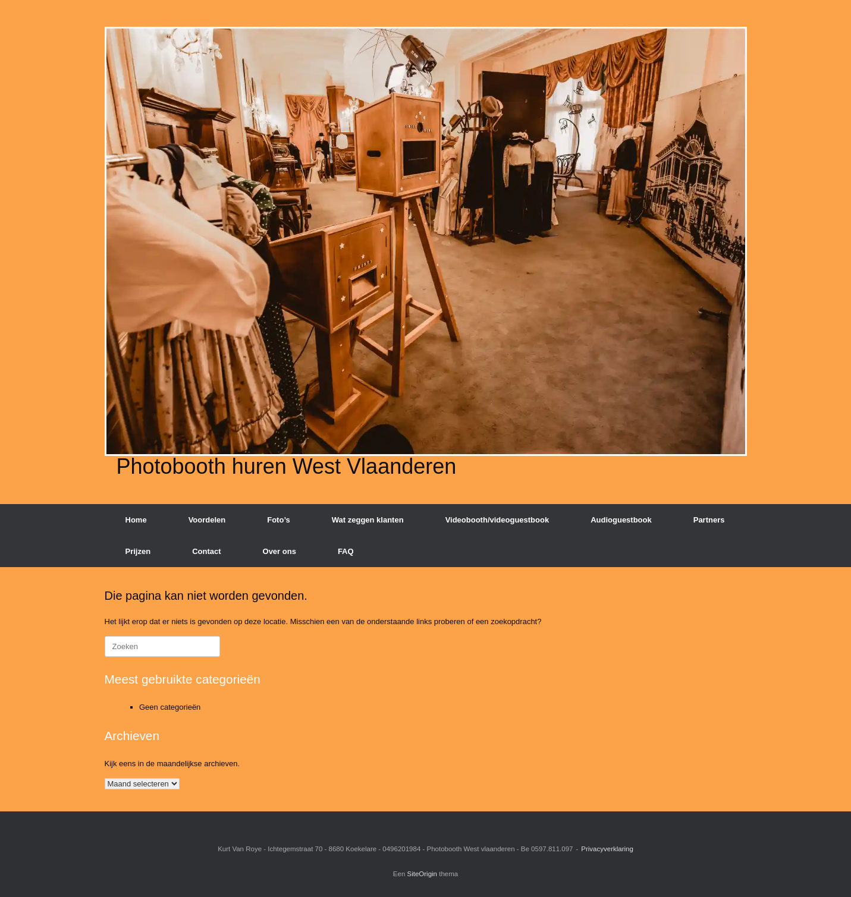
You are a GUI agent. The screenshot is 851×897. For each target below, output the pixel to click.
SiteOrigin (422, 873)
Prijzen (138, 551)
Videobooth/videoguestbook (497, 519)
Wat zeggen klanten (368, 519)
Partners (709, 519)
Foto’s (278, 519)
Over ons (279, 551)
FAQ (346, 551)
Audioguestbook (621, 519)
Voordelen (207, 519)
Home (136, 519)
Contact (206, 551)
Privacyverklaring (607, 848)
